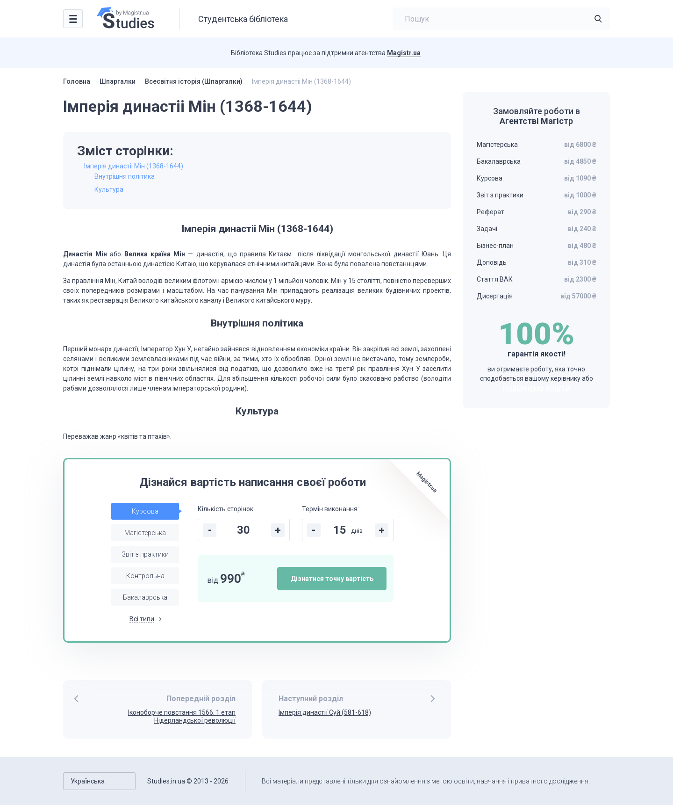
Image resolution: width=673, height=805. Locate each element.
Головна (76, 81)
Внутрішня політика (124, 176)
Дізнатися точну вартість (332, 578)
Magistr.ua (404, 53)
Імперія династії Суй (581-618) (325, 712)
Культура (108, 189)
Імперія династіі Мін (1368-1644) (133, 166)
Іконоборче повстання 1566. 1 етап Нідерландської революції (182, 716)
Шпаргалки (118, 81)
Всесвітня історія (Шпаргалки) (194, 81)
